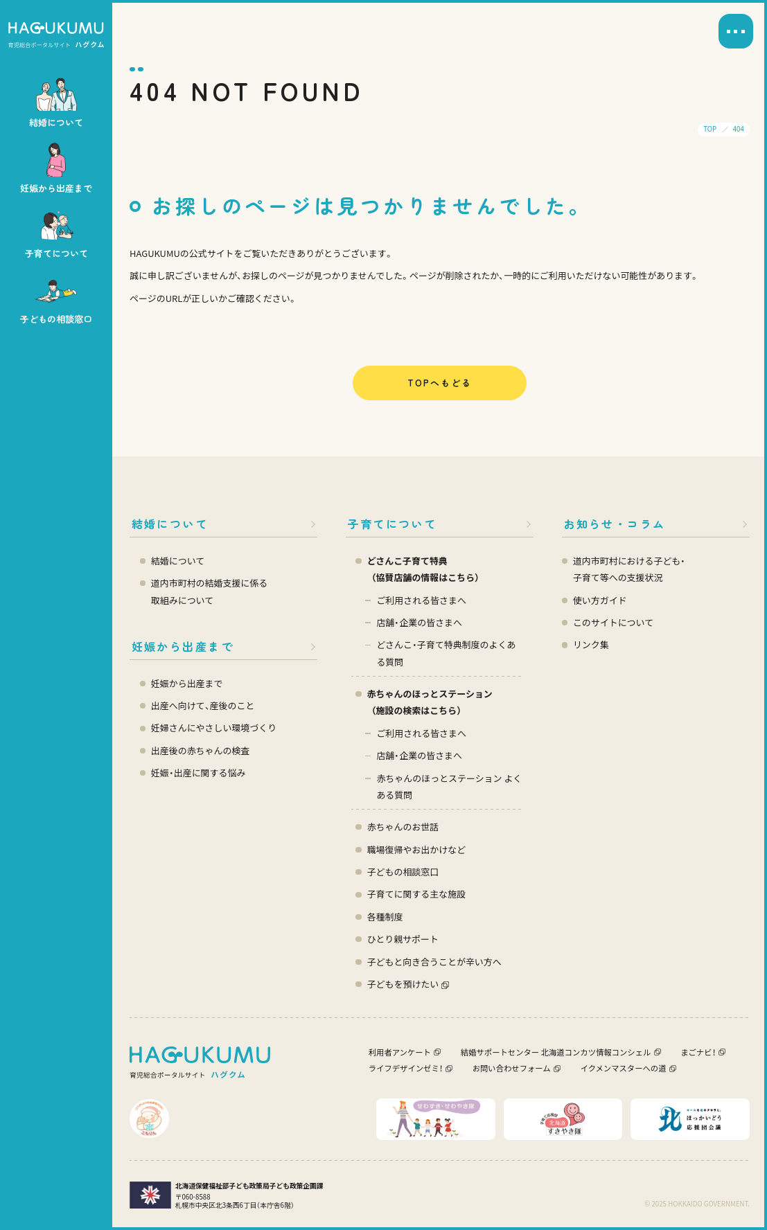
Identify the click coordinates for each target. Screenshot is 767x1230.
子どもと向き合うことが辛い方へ (434, 961)
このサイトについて (613, 622)
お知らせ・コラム (614, 523)
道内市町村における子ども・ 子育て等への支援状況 (629, 569)
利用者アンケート (400, 1052)
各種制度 (385, 916)
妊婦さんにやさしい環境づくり (213, 727)
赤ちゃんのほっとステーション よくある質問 (449, 786)
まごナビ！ (697, 1052)
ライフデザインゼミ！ (406, 1067)
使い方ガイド (600, 600)
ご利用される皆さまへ (421, 600)
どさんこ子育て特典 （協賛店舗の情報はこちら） (425, 569)
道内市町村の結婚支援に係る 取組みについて (209, 591)
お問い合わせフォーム (512, 1067)
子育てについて (392, 523)
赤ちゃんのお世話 (403, 826)
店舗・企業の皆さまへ (419, 622)
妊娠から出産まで (182, 646)
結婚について (170, 523)
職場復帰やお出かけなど (416, 849)
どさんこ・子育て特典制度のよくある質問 (445, 653)
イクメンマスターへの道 (624, 1067)
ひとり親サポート (403, 938)
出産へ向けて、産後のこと (202, 705)
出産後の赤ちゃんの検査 (200, 750)
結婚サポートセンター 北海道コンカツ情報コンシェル (556, 1052)
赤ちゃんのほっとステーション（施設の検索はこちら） (430, 702)
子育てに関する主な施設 (416, 893)
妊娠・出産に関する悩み (198, 772)
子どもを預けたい (403, 983)
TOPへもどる (439, 382)
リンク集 (591, 644)
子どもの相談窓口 (403, 871)
